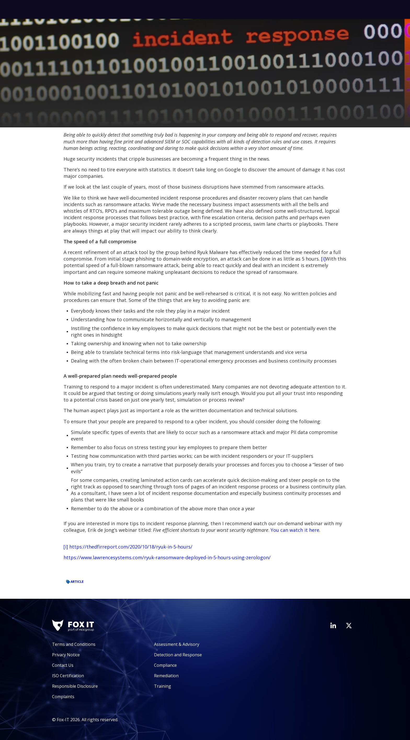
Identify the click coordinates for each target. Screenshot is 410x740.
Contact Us (62, 665)
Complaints (63, 696)
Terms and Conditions (73, 644)
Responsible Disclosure (75, 686)
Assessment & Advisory (176, 644)
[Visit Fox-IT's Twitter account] (349, 625)
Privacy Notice (66, 655)
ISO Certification (68, 676)
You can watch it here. (295, 530)
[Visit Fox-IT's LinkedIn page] (333, 625)
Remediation (166, 676)
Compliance (165, 665)
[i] (323, 259)
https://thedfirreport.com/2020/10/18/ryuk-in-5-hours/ (130, 547)
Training (162, 686)
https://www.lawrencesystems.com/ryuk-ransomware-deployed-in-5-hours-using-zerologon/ (167, 557)
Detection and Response (178, 655)
